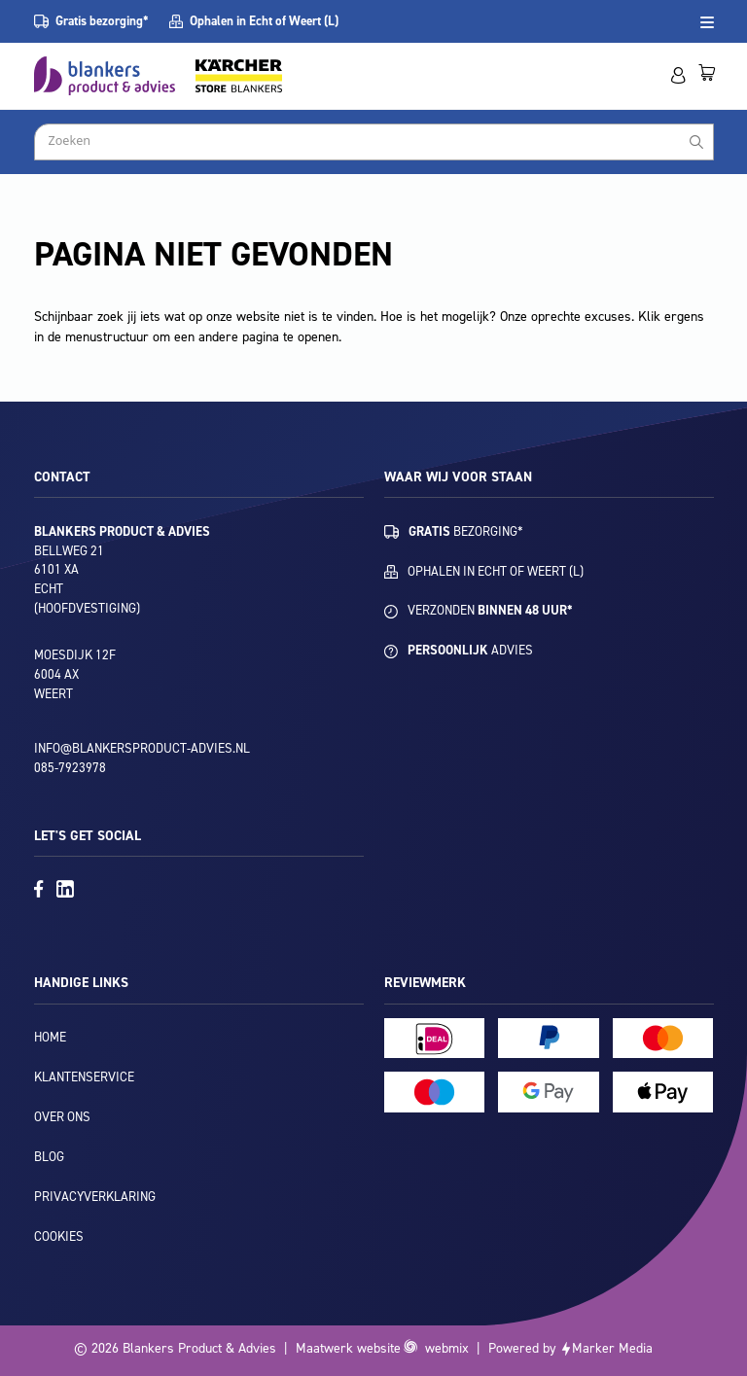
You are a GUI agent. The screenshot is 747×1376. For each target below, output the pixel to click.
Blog (49, 1156)
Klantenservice (84, 1077)
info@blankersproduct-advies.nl (142, 748)
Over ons (62, 1117)
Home (50, 1037)
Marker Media (612, 1348)
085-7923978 (70, 767)
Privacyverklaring (95, 1196)
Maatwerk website (348, 1348)
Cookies (59, 1236)
